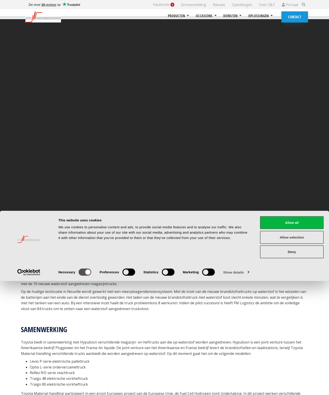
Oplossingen (260, 15)
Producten (178, 15)
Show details (233, 386)
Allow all (292, 336)
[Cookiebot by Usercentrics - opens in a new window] (28, 386)
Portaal (290, 4)
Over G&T (267, 4)
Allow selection (292, 351)
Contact (294, 16)
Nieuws (219, 4)
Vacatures (163, 4)
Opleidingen (242, 4)
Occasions (206, 15)
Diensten (232, 15)
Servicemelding (193, 4)
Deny (292, 366)
